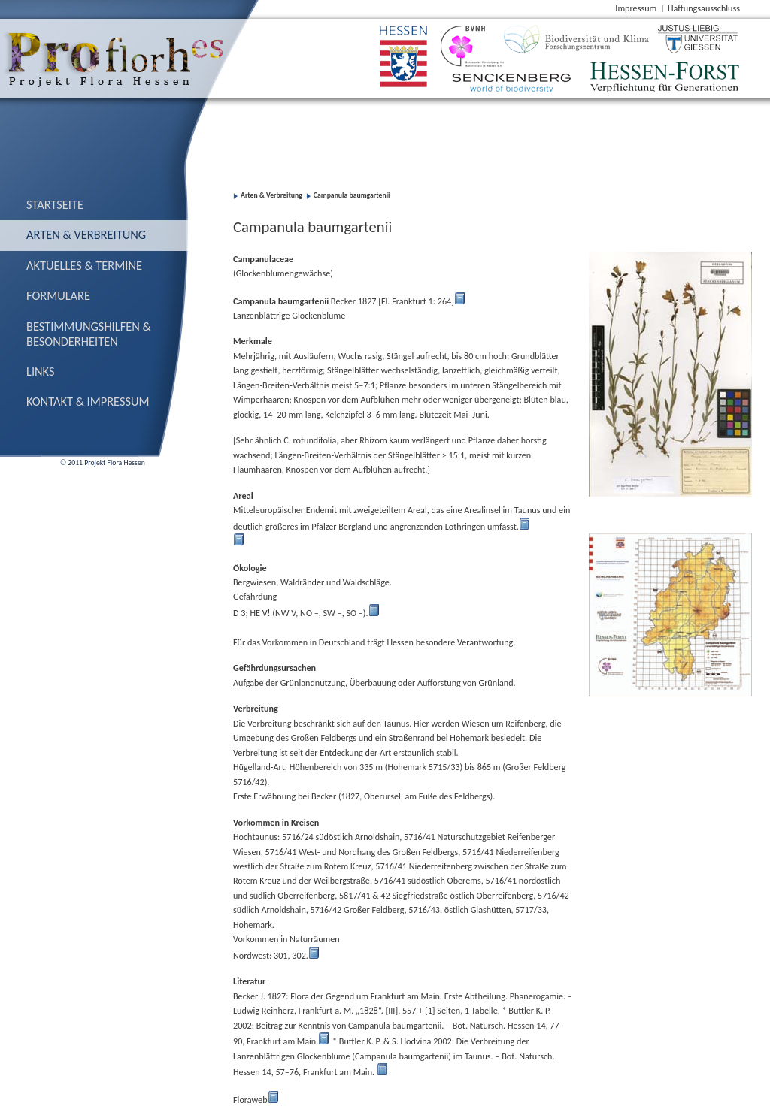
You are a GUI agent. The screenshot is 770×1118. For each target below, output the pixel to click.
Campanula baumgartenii (352, 195)
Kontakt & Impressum (88, 401)
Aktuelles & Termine (84, 265)
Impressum (635, 8)
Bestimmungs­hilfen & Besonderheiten (88, 334)
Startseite (54, 204)
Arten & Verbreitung (86, 234)
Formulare (58, 295)
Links (40, 371)
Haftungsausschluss (704, 8)
